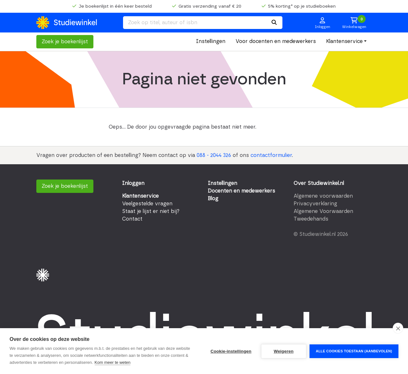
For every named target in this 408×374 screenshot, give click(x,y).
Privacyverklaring (315, 203)
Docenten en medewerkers (241, 191)
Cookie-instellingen (230, 351)
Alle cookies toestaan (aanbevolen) (354, 351)
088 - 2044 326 (214, 155)
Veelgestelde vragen (147, 203)
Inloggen (133, 183)
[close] (398, 328)
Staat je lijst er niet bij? (150, 211)
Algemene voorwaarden (323, 196)
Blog (213, 198)
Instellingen (210, 41)
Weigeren (284, 351)
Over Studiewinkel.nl (319, 183)
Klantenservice (344, 41)
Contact (132, 219)
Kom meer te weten (113, 362)
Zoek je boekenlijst (65, 41)
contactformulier (271, 155)
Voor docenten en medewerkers (276, 41)
